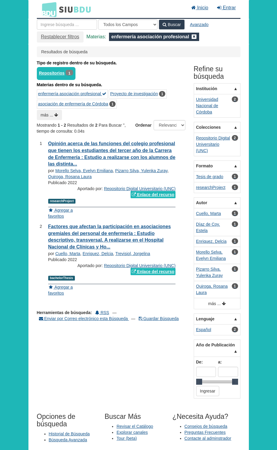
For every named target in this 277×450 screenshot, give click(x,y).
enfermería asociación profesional (72, 93)
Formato (204, 165)
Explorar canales (132, 432)
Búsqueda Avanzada (68, 439)
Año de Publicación (215, 345)
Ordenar (143, 125)
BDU (47, 9)
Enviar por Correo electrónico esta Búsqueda (84, 318)
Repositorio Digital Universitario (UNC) (139, 188)
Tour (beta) (126, 438)
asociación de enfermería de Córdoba (73, 103)
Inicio (199, 7)
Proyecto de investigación (134, 93)
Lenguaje (205, 318)
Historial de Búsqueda (69, 433)
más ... (49, 115)
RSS (102, 312)
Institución (206, 88)
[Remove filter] (194, 36)
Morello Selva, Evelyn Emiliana (84, 170)
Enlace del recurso (153, 194)
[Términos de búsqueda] (67, 24)
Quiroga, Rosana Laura (70, 176)
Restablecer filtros (60, 36)
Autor (201, 202)
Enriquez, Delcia (98, 253)
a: (220, 362)
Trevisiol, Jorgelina (132, 253)
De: (199, 362)
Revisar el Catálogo (134, 426)
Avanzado (199, 24)
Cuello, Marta (67, 253)
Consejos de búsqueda (205, 426)
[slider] (199, 382)
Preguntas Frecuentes (205, 432)
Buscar (172, 24)
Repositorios (52, 73)
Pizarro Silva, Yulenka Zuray (141, 170)
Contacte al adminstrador (207, 438)
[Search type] (128, 24)
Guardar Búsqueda (159, 318)
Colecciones (208, 127)
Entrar (226, 7)
